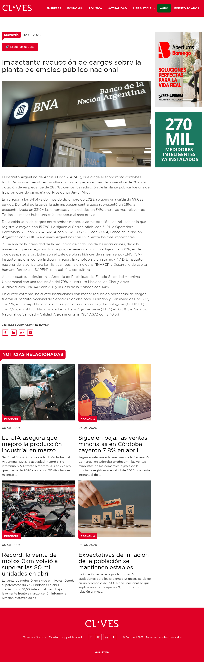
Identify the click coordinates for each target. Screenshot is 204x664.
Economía (75, 8)
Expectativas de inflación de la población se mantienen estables (113, 563)
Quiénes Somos (34, 639)
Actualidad (117, 8)
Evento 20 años (186, 8)
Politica (95, 8)
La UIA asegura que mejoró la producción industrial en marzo (32, 446)
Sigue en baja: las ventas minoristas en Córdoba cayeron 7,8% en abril (112, 446)
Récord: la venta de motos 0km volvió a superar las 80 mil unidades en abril (30, 566)
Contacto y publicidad (65, 639)
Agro (164, 8)
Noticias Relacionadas (32, 356)
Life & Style (144, 8)
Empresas (53, 8)
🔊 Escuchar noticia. (20, 48)
